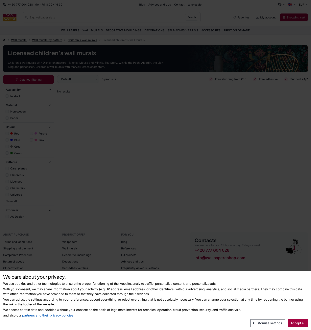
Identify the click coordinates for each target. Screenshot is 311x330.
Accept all (298, 323)
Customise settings (267, 323)
